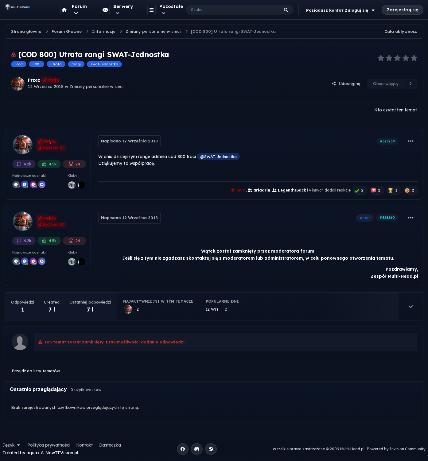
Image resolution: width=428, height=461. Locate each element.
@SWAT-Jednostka (218, 156)
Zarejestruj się (402, 10)
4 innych (316, 190)
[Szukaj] (226, 10)
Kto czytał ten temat (395, 110)
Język (11, 445)
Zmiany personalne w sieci (96, 86)
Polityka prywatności (48, 445)
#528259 (387, 141)
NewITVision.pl (61, 452)
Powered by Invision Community (396, 449)
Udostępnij (346, 83)
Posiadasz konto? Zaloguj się (341, 10)
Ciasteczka (110, 445)
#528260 (387, 217)
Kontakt (84, 445)
